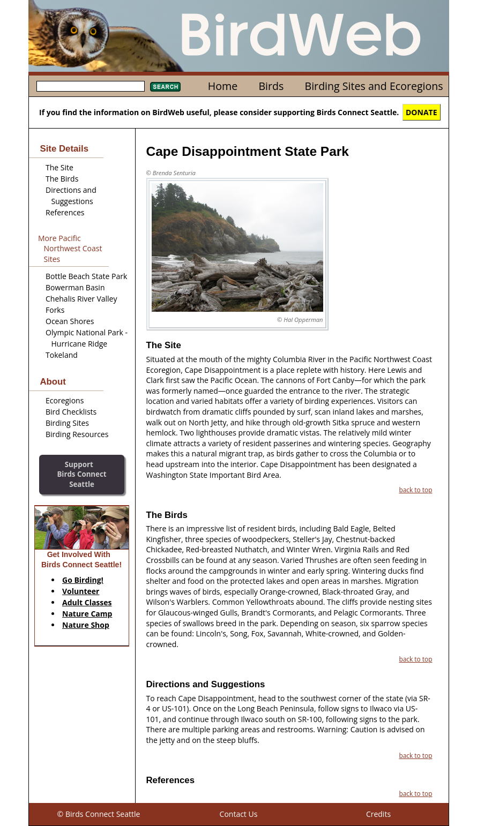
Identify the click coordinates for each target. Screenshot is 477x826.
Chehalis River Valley (81, 299)
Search (165, 87)
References (65, 212)
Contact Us (239, 814)
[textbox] (90, 86)
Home (222, 86)
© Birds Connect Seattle (98, 814)
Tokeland (62, 355)
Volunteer (80, 591)
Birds (271, 86)
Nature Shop (85, 625)
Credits (378, 814)
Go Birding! (82, 580)
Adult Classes (87, 602)
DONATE (421, 112)
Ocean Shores (70, 321)
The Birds (62, 179)
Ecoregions (65, 400)
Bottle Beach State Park (86, 276)
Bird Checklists (71, 412)
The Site (59, 167)
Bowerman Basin (75, 287)
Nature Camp (87, 614)
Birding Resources (77, 434)
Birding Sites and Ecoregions (374, 86)
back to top (415, 489)
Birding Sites (67, 423)
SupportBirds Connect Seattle (81, 474)
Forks (55, 310)
